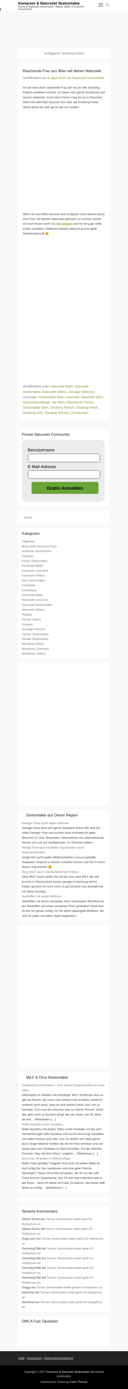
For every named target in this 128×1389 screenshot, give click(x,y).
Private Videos (31, 619)
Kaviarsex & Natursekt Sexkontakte (49, 3)
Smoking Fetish (87, 407)
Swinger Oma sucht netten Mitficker (45, 823)
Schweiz (27, 624)
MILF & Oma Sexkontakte (47, 1077)
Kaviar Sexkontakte (35, 561)
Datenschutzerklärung (58, 1358)
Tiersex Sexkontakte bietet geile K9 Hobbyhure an (69, 1287)
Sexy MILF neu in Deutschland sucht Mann (50, 872)
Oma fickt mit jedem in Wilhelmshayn (46, 1158)
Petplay (27, 614)
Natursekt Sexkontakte (88, 78)
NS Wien (58, 402)
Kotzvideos (29, 590)
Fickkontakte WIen (51, 397)
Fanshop (28, 556)
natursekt (72, 397)
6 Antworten (79, 413)
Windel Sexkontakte (35, 639)
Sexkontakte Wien (36, 407)
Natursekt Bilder (61, 386)
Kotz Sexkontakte (33, 580)
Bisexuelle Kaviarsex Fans (39, 546)
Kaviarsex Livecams (35, 570)
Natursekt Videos (54, 392)
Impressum (34, 1358)
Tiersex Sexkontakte (35, 634)
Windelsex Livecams (35, 648)
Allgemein (28, 541)
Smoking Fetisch (62, 407)
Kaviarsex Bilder (33, 565)
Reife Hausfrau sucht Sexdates (42, 1124)
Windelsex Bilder (33, 643)
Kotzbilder (28, 585)
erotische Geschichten (37, 551)
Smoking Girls (33, 413)
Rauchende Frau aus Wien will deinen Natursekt (62, 71)
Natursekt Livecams (35, 599)
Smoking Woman (56, 413)
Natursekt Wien (92, 397)
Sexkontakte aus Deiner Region (52, 815)
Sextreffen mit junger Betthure (41, 896)
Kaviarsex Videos (33, 575)
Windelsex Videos (34, 653)
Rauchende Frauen (80, 402)
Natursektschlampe (36, 402)
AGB (21, 1358)
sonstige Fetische (80, 392)
